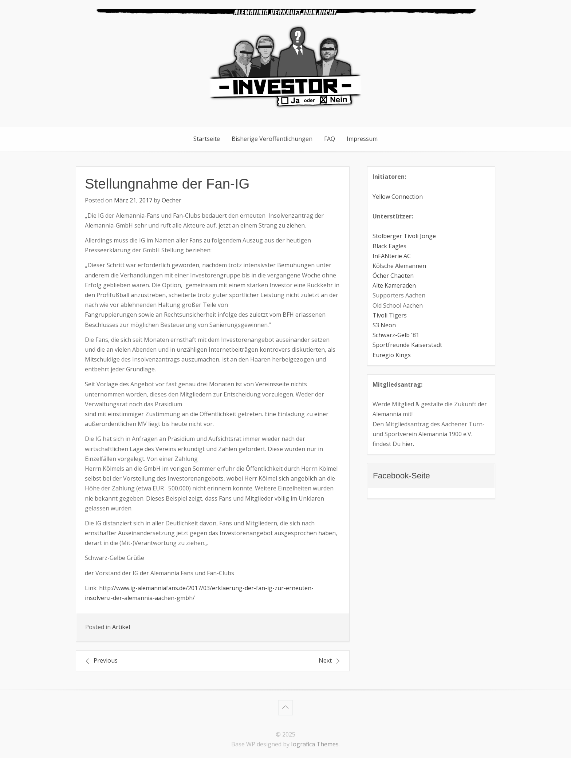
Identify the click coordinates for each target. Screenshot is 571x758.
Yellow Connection (398, 197)
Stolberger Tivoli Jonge (404, 236)
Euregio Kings (392, 355)
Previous (106, 660)
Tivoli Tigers (390, 315)
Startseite (206, 139)
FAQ (329, 139)
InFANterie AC (392, 256)
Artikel (121, 627)
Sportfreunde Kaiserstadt (407, 345)
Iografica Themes (315, 744)
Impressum (362, 139)
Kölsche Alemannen (399, 266)
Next (325, 660)
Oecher (171, 200)
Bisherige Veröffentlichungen (272, 139)
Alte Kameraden (394, 285)
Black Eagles (389, 246)
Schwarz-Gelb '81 (396, 335)
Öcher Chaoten (393, 276)
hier (407, 444)
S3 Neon (384, 325)
